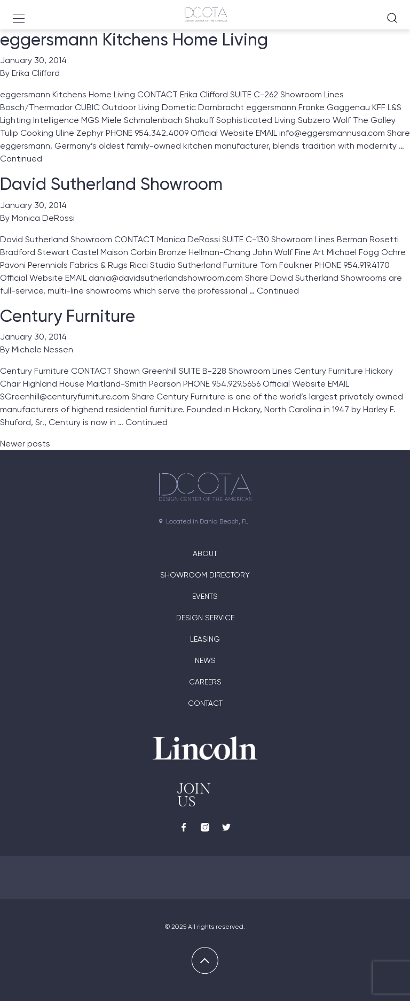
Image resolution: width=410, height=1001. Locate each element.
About (205, 553)
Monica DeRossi (43, 218)
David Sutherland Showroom (111, 184)
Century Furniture (67, 316)
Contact (205, 703)
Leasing (205, 639)
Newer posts (25, 443)
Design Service (205, 617)
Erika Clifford (36, 73)
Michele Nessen (42, 349)
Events (205, 596)
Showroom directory (205, 575)
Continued (21, 158)
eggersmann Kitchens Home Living (134, 39)
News (205, 660)
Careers (205, 681)
